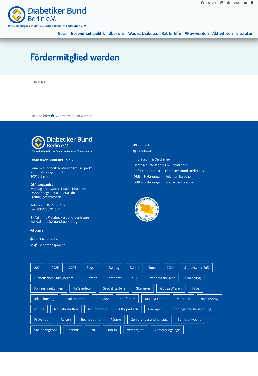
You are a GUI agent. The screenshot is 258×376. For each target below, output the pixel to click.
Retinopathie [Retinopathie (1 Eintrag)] (90, 343)
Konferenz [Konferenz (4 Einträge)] (127, 323)
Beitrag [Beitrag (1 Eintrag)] (114, 291)
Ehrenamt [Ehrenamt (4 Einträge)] (114, 302)
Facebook (142, 151)
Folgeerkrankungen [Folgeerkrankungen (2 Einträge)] (48, 312)
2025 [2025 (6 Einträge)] (55, 291)
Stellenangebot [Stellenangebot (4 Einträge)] (45, 354)
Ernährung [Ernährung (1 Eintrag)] (193, 302)
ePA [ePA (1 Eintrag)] (134, 302)
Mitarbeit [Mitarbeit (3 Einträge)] (183, 323)
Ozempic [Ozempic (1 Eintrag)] (154, 333)
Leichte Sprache (44, 239)
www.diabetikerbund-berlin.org (54, 221)
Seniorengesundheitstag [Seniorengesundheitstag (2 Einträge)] (149, 343)
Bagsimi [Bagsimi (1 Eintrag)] (92, 291)
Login (36, 230)
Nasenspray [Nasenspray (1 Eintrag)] (209, 323)
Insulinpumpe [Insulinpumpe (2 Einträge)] (74, 323)
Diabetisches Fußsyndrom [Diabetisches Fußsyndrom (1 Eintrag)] (53, 302)
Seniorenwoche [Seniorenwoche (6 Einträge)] (189, 343)
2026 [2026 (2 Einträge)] (72, 291)
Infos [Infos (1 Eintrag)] (195, 312)
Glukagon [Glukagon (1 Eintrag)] (143, 312)
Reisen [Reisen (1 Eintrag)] (66, 343)
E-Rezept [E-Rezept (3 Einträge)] (90, 302)
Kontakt (141, 145)
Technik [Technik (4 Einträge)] (73, 354)
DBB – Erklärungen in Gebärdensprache (163, 182)
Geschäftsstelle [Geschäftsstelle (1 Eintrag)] (113, 312)
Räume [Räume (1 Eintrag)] (115, 343)
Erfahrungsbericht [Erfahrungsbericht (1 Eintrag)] (161, 302)
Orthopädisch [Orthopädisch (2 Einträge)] (127, 333)
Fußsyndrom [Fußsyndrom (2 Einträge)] (82, 312)
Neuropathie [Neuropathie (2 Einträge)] (97, 333)
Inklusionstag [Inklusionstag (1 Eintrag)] (44, 323)
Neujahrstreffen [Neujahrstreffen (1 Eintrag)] (66, 333)
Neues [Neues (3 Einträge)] (39, 333)
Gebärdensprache (47, 245)
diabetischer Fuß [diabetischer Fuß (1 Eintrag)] (196, 291)
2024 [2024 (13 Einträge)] (37, 291)
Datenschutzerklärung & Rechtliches (160, 165)
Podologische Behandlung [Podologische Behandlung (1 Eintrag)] (191, 333)
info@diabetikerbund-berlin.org (65, 217)
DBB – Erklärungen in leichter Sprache (162, 176)
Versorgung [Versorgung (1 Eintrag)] (135, 354)
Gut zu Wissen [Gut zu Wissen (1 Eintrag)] (171, 312)
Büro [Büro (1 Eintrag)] (152, 291)
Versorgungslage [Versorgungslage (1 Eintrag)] (167, 354)
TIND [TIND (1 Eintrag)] (92, 354)
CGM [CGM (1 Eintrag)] (170, 291)
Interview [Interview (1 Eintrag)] (102, 323)
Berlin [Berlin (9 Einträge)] (134, 291)
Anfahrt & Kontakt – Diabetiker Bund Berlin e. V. (169, 171)
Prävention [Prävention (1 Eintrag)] (42, 343)
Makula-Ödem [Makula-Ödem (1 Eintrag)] (155, 323)
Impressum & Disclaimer (152, 159)
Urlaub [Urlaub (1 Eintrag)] (112, 354)
